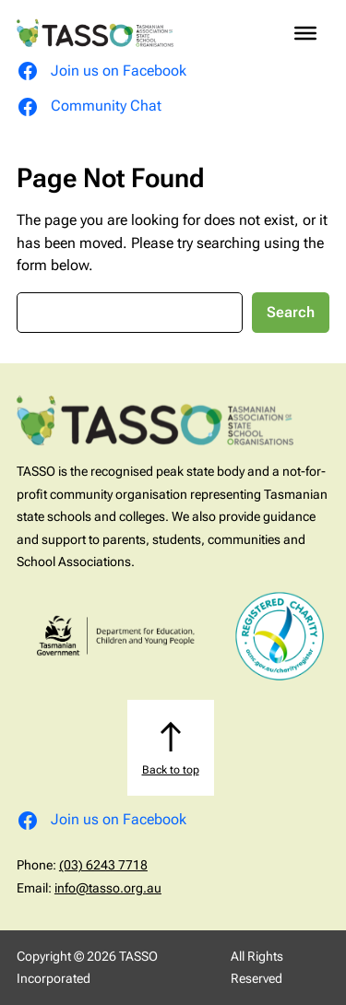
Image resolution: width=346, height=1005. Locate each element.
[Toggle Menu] (305, 33)
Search (291, 312)
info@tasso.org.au (107, 888)
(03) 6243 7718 (103, 864)
